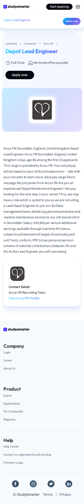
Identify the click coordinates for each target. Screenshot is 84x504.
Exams (7, 395)
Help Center (11, 446)
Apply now (72, 21)
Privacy (65, 494)
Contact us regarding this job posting (27, 454)
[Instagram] (33, 483)
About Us (9, 368)
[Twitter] (51, 483)
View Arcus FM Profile (24, 298)
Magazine (9, 419)
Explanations (11, 403)
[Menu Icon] (78, 6)
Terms (48, 494)
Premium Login (13, 462)
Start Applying (59, 7)
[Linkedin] (68, 483)
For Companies (13, 411)
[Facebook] (15, 483)
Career (7, 360)
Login (7, 352)
